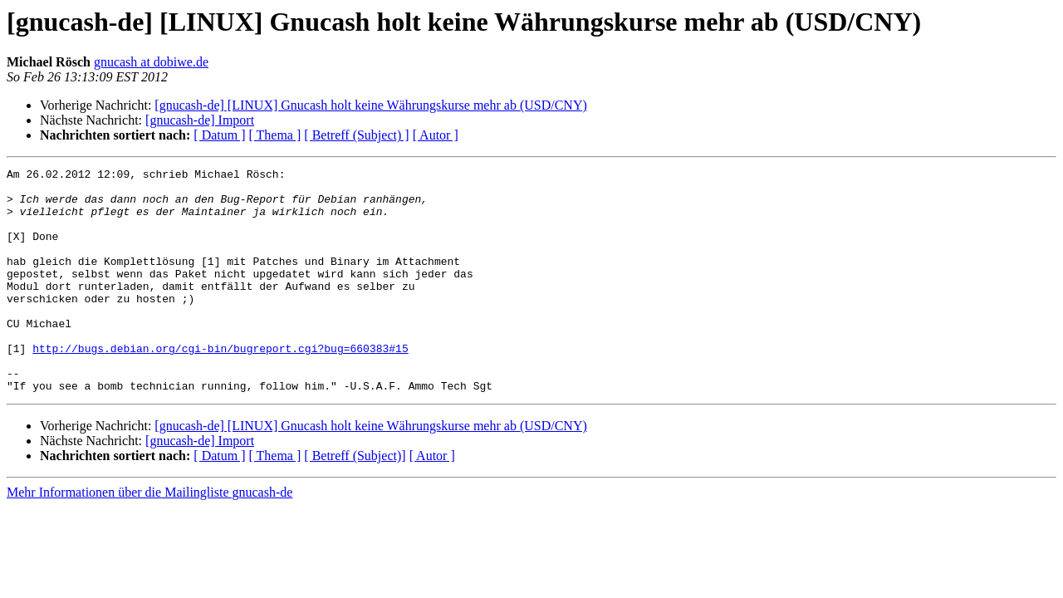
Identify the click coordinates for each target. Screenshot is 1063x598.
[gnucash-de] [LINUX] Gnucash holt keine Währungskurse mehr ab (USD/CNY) (370, 105)
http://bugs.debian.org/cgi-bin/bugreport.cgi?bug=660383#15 (220, 385)
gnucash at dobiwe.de (151, 62)
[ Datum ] (219, 135)
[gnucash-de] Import (199, 120)
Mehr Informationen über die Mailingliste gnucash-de (149, 537)
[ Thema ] (275, 135)
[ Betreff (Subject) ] (356, 135)
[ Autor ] (435, 135)
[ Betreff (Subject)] (354, 500)
